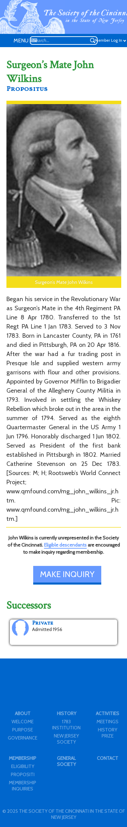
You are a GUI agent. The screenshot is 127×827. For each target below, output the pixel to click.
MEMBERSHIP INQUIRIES (22, 786)
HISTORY (66, 713)
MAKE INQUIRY (67, 574)
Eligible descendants (65, 545)
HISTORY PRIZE (107, 733)
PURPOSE (22, 730)
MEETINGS (108, 721)
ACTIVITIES (107, 713)
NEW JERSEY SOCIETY (66, 739)
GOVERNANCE (22, 738)
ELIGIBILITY (22, 766)
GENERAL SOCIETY (66, 761)
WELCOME (23, 721)
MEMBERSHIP (22, 758)
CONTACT (107, 758)
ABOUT (22, 713)
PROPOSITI (23, 774)
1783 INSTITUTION (66, 724)
